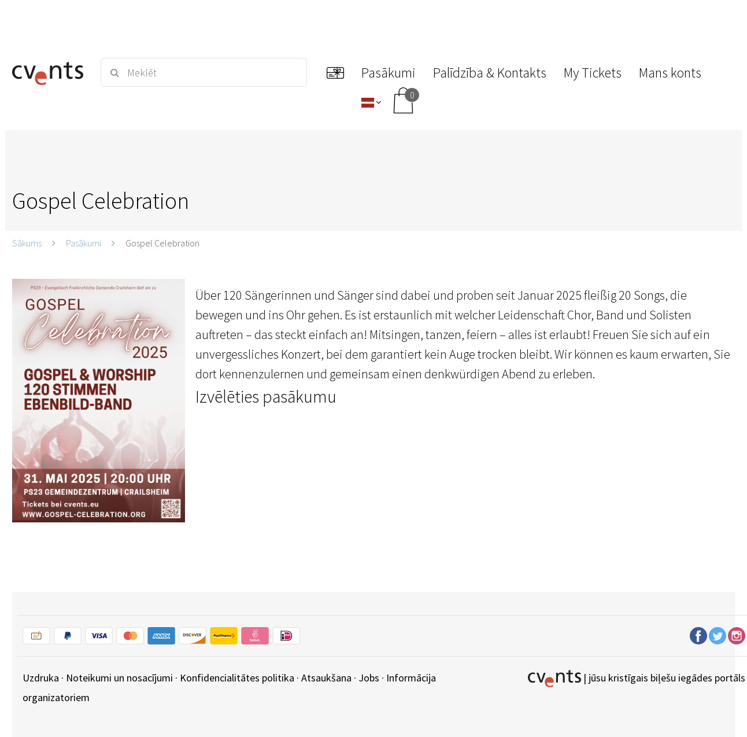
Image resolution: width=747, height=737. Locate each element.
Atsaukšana (326, 677)
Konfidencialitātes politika (237, 677)
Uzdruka (41, 677)
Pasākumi (83, 243)
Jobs (368, 677)
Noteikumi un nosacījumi (119, 677)
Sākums (27, 243)
